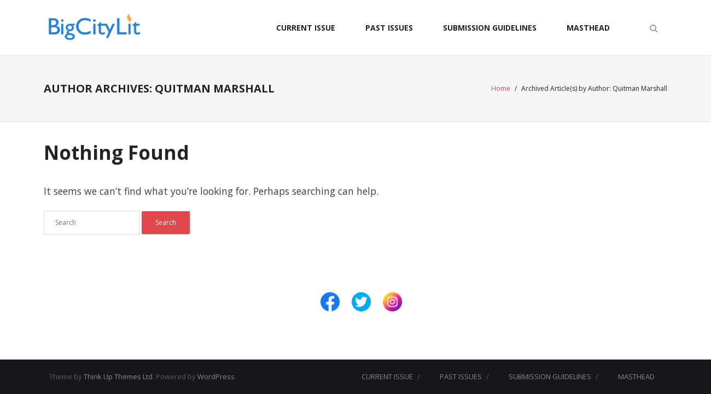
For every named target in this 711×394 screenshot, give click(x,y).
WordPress (216, 376)
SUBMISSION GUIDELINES (490, 27)
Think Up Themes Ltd (118, 376)
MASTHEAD (588, 27)
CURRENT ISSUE (305, 27)
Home (500, 88)
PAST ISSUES (389, 27)
